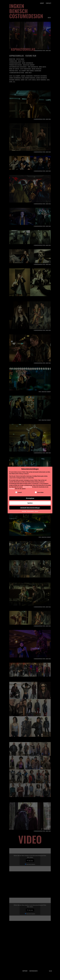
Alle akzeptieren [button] (30, 498)
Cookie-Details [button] (24, 511)
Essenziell (18, 492)
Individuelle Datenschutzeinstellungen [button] (30, 508)
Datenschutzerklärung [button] (30, 511)
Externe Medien (39, 492)
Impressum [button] (36, 511)
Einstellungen (12, 488)
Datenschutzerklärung (27, 487)
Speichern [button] (30, 503)
